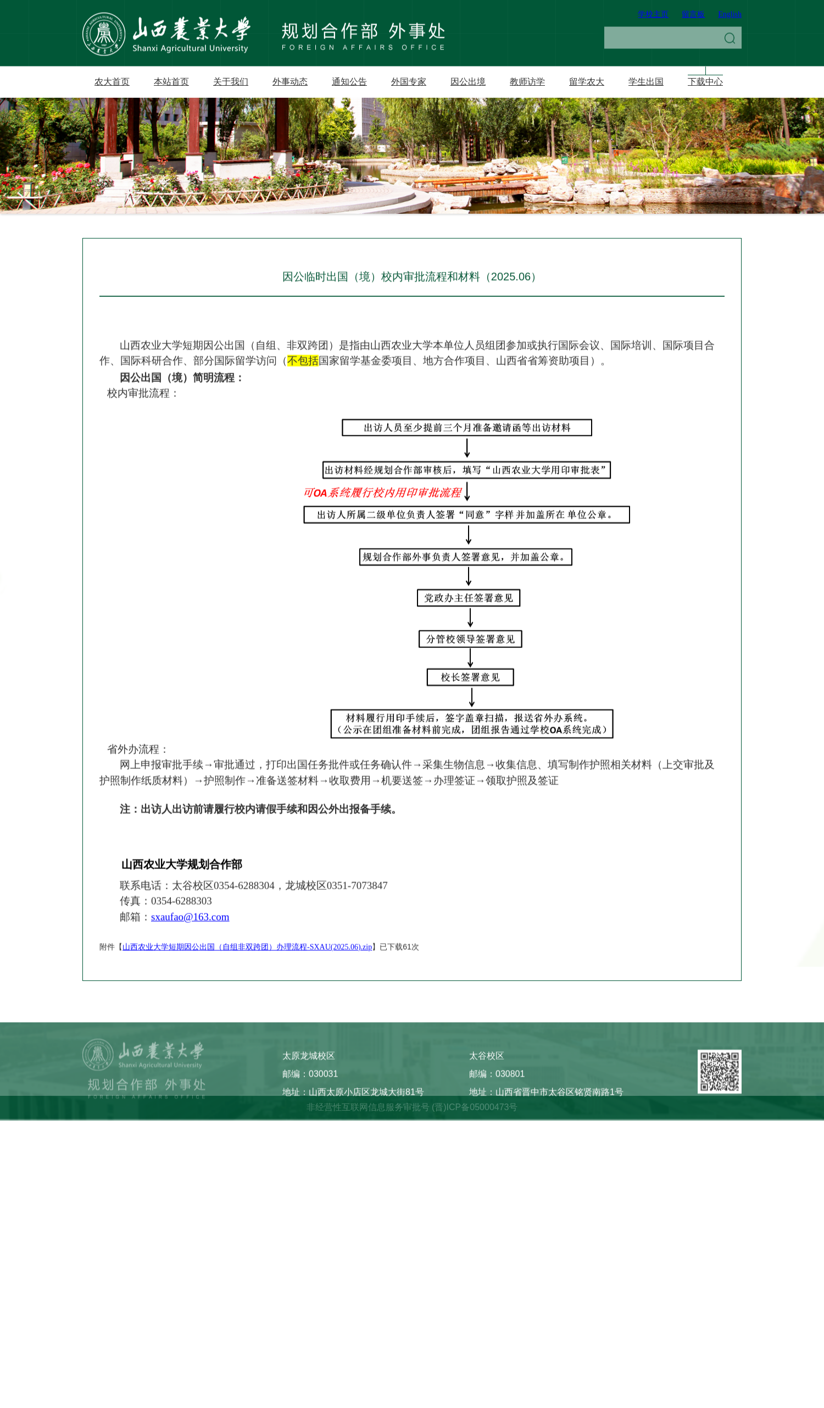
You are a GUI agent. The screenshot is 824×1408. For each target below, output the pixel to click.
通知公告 (349, 81)
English (730, 17)
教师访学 (527, 81)
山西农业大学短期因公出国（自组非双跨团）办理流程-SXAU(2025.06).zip (247, 1003)
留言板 (693, 17)
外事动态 (290, 81)
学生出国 (646, 81)
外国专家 (408, 81)
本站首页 (171, 81)
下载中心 (705, 81)
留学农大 (586, 81)
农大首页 (112, 81)
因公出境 (468, 81)
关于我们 (230, 81)
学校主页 (653, 17)
